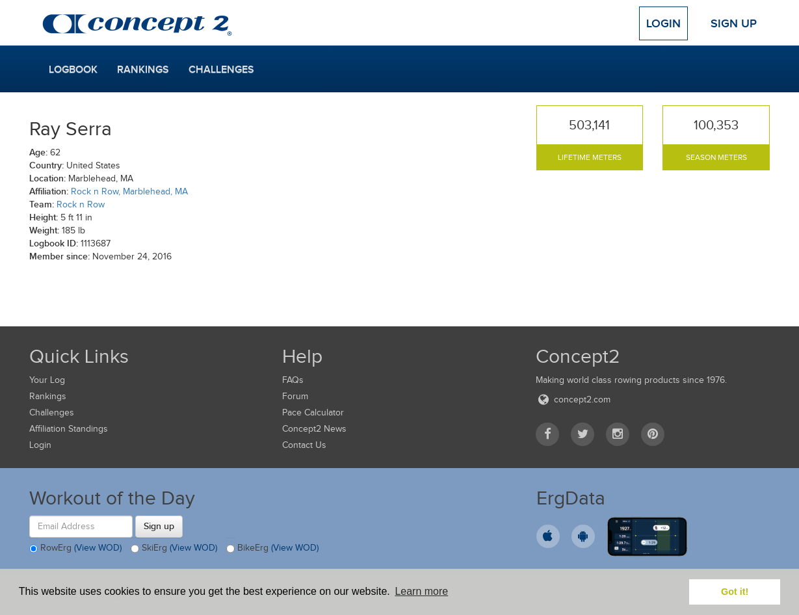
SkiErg (174, 549)
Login (663, 23)
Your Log (47, 380)
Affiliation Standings (68, 429)
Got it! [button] (734, 591)
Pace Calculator (313, 412)
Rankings (143, 69)
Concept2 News (314, 429)
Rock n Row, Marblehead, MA (129, 191)
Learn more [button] (421, 591)
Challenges (221, 69)
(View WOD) (98, 548)
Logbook (73, 69)
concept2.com (573, 399)
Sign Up (734, 23)
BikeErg (272, 549)
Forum (295, 396)
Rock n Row (81, 204)
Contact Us (304, 445)
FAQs (293, 380)
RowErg (75, 549)
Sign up (159, 526)
